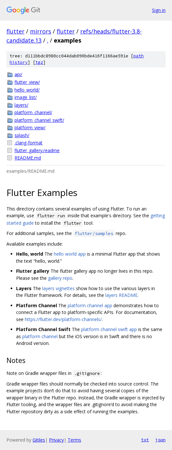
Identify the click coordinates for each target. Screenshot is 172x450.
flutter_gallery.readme (37, 150)
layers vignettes (58, 288)
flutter (15, 31)
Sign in (159, 10)
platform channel (40, 336)
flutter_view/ (27, 82)
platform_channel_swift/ (39, 120)
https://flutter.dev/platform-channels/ (63, 319)
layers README (121, 295)
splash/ (21, 135)
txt (145, 440)
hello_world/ (27, 90)
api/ (18, 74)
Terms (74, 440)
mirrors (40, 31)
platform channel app (90, 305)
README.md (27, 158)
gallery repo (60, 278)
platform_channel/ (33, 112)
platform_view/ (29, 127)
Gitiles (39, 440)
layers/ (21, 105)
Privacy (56, 440)
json (160, 440)
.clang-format (28, 143)
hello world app (70, 254)
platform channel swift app (109, 329)
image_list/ (25, 97)
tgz (39, 62)
